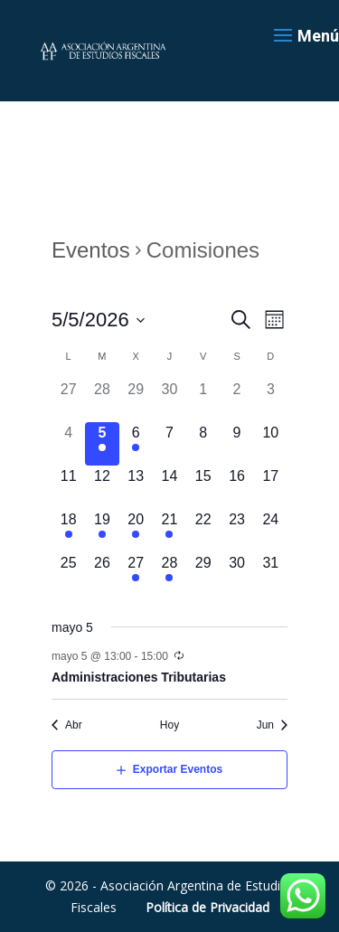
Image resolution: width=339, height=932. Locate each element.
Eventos (91, 250)
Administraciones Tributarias (139, 677)
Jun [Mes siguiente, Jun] (265, 725)
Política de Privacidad (207, 907)
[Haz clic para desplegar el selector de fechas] (99, 319)
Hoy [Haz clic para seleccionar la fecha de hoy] (169, 725)
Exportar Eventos (177, 769)
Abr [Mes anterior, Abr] (73, 725)
